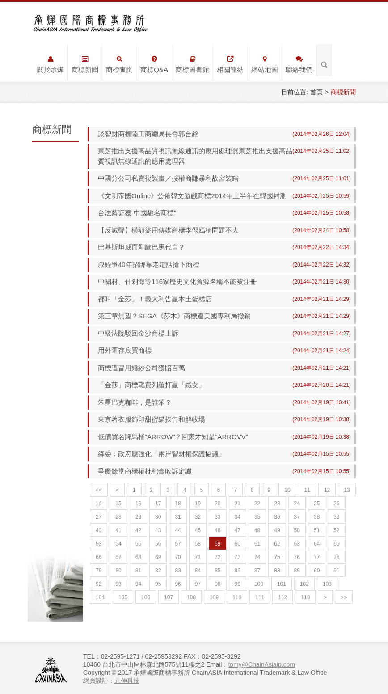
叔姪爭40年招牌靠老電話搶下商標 (148, 264)
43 (158, 530)
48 (257, 530)
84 (198, 570)
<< (99, 490)
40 (98, 530)
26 (336, 503)
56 (158, 544)
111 (259, 597)
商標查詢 (119, 64)
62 (277, 544)
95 (158, 584)
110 (236, 597)
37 (297, 517)
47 (237, 530)
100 (258, 584)
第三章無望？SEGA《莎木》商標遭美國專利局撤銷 (174, 316)
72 (217, 557)
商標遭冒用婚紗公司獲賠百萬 (141, 368)
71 (198, 557)
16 (138, 503)
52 (336, 530)
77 (317, 557)
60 (237, 544)
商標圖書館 (192, 64)
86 (237, 570)
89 (297, 570)
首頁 (316, 92)
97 (198, 584)
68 (138, 557)
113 (305, 597)
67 (118, 557)
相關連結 (230, 64)
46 (217, 530)
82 (158, 570)
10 (287, 490)
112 (282, 597)
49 (277, 530)
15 (118, 503)
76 (297, 557)
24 (297, 503)
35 (257, 517)
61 (257, 544)
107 (168, 597)
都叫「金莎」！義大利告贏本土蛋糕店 (155, 299)
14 (98, 503)
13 (347, 490)
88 (277, 570)
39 (336, 517)
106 (145, 597)
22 (257, 503)
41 (118, 530)
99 (237, 584)
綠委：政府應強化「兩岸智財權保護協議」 (161, 453)
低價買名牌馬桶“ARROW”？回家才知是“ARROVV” (173, 436)
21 (237, 503)
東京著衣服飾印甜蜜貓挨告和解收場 (151, 419)
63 (297, 544)
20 (217, 503)
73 (237, 557)
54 (118, 544)
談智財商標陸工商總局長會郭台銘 (148, 134)
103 (327, 584)
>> (344, 597)
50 (297, 530)
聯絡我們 (299, 64)
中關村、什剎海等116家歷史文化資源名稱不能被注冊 (177, 281)
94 (138, 584)
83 (178, 570)
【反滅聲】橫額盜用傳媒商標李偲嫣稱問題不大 (168, 230)
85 (217, 570)
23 (277, 503)
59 (217, 544)
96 (178, 584)
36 (277, 517)
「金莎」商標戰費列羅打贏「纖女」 (151, 385)
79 (98, 570)
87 (257, 570)
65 (336, 544)
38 (317, 517)
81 (138, 570)
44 (178, 530)
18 (178, 503)
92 (98, 584)
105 (122, 597)
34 (237, 517)
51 (317, 530)
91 (336, 570)
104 (100, 597)
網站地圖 (264, 64)
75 (277, 557)
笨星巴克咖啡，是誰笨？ (135, 402)
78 (336, 557)
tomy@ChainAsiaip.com (261, 664)
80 (118, 570)
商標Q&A (154, 64)
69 (158, 557)
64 (317, 544)
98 (217, 584)
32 (198, 517)
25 (317, 503)
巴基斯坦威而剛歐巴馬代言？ (141, 247)
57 (178, 544)
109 (214, 597)
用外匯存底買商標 (125, 350)
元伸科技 (126, 680)
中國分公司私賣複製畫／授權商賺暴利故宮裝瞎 (168, 178)
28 (118, 517)
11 (307, 490)
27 (98, 517)
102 (304, 584)
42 (138, 530)
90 (317, 570)
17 (158, 503)
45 (198, 530)
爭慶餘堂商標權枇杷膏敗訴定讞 (145, 471)
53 (98, 544)
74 (257, 557)
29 (138, 517)
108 (191, 597)
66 (98, 557)
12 (327, 490)
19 (198, 503)
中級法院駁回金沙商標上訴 (138, 333)
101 (281, 584)
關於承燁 (50, 64)
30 (158, 517)
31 (178, 517)
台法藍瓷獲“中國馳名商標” (137, 212)
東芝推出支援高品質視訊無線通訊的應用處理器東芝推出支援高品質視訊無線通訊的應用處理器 (192, 156)
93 (118, 584)
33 (217, 517)
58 (198, 544)
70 (178, 557)
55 (138, 544)
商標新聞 (85, 64)
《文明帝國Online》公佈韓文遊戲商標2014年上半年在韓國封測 (192, 195)
